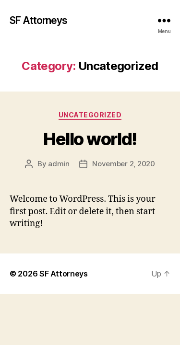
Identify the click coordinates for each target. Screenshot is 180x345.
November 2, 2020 (123, 163)
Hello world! (89, 139)
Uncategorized (90, 115)
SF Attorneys (39, 20)
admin (59, 163)
